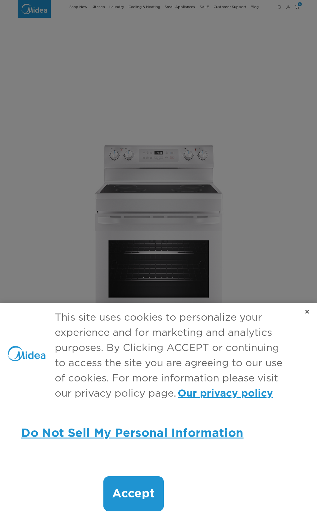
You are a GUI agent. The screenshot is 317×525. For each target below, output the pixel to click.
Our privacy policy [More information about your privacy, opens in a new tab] (225, 394)
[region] (158, 414)
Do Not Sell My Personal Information (132, 433)
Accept (133, 494)
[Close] (307, 311)
